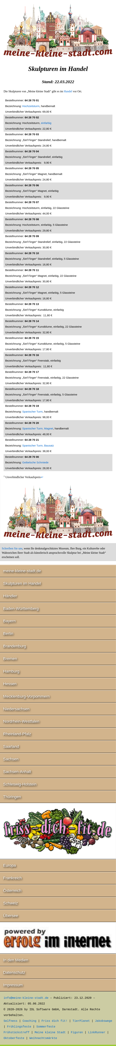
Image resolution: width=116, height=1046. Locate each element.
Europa (9, 865)
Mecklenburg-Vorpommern (26, 696)
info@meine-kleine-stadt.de (26, 998)
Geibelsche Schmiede (35, 462)
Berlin (8, 633)
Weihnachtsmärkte (43, 1038)
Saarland (11, 746)
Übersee (10, 915)
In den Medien (15, 960)
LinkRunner (96, 1032)
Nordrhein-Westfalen (21, 721)
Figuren (77, 1032)
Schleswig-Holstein (20, 784)
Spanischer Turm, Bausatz (38, 445)
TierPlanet (81, 1021)
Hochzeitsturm (31, 106)
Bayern (9, 621)
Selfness (10, 1021)
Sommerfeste (45, 1026)
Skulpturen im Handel (22, 583)
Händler (10, 596)
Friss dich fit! (54, 1021)
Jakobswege (103, 1021)
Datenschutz (14, 972)
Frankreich (12, 878)
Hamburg (11, 671)
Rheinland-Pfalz (17, 734)
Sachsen (11, 759)
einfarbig (46, 122)
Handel (68, 91)
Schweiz (10, 903)
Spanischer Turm (32, 411)
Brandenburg (14, 646)
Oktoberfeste (14, 1038)
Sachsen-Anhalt (17, 771)
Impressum (13, 985)
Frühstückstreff (16, 1032)
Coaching (29, 1021)
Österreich (12, 890)
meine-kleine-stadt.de (22, 571)
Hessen (10, 684)
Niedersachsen (16, 709)
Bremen (10, 658)
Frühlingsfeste (19, 1026)
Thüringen (12, 797)
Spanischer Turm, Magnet (37, 428)
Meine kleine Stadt (50, 1032)
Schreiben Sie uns (12, 548)
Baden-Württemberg (21, 608)
